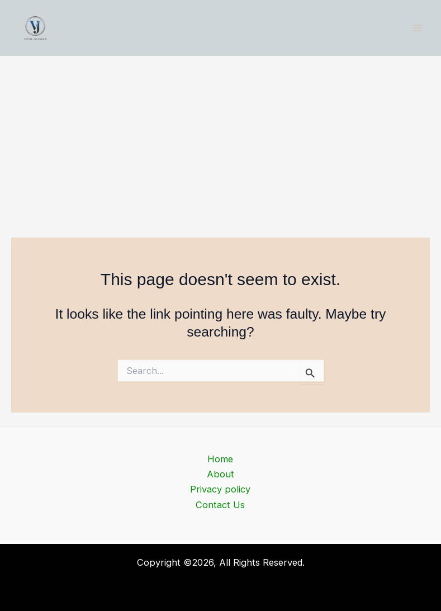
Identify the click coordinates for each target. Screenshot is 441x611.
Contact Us (220, 504)
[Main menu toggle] (417, 28)
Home (220, 459)
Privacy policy (220, 489)
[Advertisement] (220, 139)
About (220, 474)
